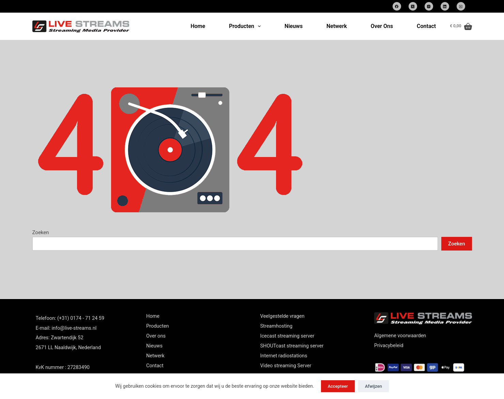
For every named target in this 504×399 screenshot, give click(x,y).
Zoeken (40, 232)
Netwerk (336, 26)
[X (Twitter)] (413, 6)
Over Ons (382, 26)
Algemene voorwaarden (400, 336)
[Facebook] (397, 6)
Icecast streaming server (287, 336)
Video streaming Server (285, 366)
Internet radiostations (283, 356)
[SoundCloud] (461, 6)
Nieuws (294, 26)
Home (197, 26)
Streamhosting (276, 326)
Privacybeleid (388, 345)
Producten (246, 26)
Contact (426, 26)
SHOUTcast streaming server (292, 346)
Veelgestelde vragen (282, 316)
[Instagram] (429, 6)
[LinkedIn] (445, 6)
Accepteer (338, 386)
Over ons (156, 336)
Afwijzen (373, 386)
